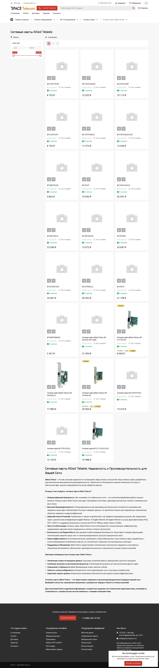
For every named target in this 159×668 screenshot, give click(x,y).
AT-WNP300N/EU (53, 337)
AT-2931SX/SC (88, 236)
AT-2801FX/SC (52, 185)
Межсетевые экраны (54, 649)
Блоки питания (87, 646)
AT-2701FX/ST (52, 135)
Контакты (57, 13)
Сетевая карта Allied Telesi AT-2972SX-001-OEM (94, 338)
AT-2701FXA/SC (88, 135)
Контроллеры (86, 649)
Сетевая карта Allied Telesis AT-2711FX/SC (129, 338)
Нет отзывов (64, 87)
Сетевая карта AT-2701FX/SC (58, 448)
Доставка (35, 13)
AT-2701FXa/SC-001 (125, 135)
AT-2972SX (121, 236)
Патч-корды (50, 646)
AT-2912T (85, 185)
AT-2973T (120, 287)
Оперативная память (89, 636)
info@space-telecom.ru (128, 638)
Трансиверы (51, 639)
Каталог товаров (47, 8)
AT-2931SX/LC (52, 236)
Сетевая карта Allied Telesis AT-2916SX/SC (94, 394)
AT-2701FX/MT (123, 84)
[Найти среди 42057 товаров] (97, 8)
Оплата (25, 13)
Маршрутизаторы (53, 636)
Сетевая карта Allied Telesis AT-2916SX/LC (59, 394)
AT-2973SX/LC (87, 287)
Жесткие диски (87, 633)
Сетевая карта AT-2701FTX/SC (129, 393)
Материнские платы (89, 639)
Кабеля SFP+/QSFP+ (54, 643)
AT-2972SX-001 (53, 287)
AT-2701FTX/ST (53, 84)
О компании (15, 13)
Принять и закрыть (133, 663)
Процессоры (86, 643)
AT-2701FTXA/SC (89, 84)
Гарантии (46, 13)
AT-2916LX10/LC (123, 185)
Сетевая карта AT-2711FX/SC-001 (95, 448)
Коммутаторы (51, 633)
